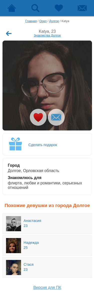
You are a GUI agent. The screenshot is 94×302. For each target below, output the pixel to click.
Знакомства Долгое (47, 35)
